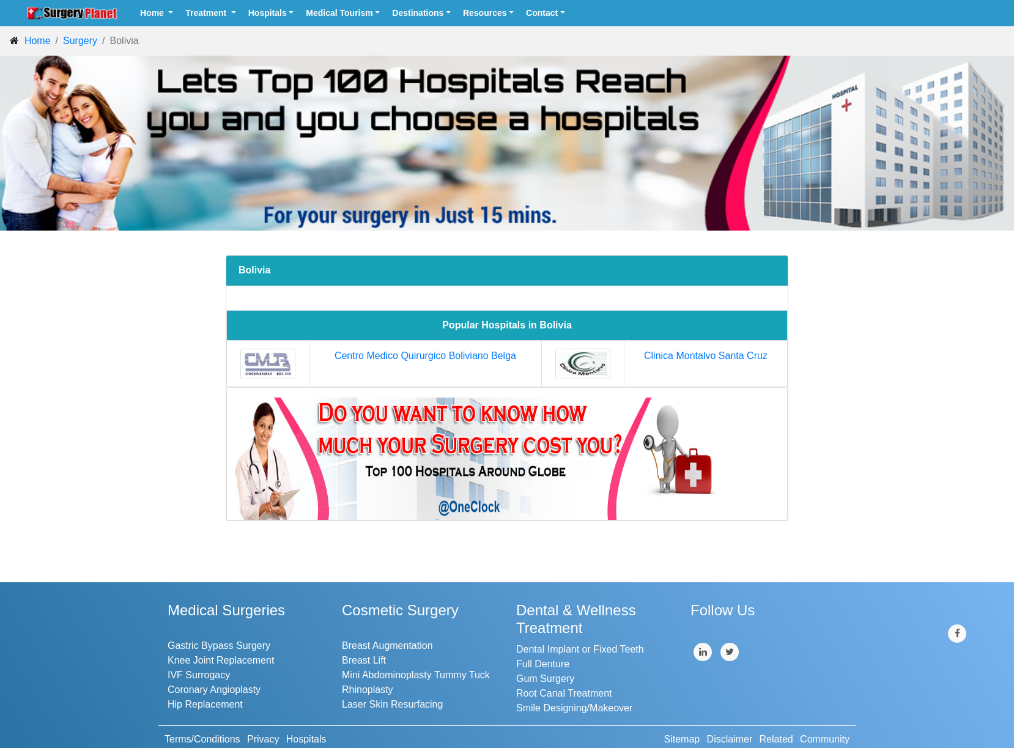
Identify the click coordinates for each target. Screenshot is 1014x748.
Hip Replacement (205, 704)
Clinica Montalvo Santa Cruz (706, 355)
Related (776, 739)
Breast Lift (364, 660)
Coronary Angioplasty (214, 689)
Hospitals (267, 13)
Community (824, 739)
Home (153, 13)
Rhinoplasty (367, 689)
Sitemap (682, 739)
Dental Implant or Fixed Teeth (580, 649)
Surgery (80, 40)
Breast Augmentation (387, 645)
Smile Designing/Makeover (574, 708)
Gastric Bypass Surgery (219, 645)
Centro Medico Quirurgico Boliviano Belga (425, 355)
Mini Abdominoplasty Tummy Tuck (416, 675)
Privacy (263, 739)
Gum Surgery (545, 678)
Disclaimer (730, 739)
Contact (542, 13)
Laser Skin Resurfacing (392, 704)
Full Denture (542, 664)
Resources (485, 13)
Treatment (207, 13)
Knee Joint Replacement (221, 660)
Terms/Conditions (202, 739)
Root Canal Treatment (564, 693)
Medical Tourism (339, 13)
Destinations (417, 13)
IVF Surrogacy (199, 675)
